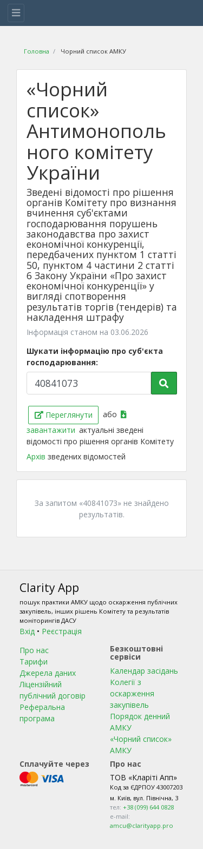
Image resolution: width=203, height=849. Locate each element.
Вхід (27, 631)
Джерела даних (47, 673)
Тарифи (33, 661)
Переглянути (64, 415)
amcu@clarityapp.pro (141, 825)
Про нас (34, 650)
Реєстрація (62, 631)
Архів (37, 456)
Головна (36, 51)
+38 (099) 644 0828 (148, 807)
